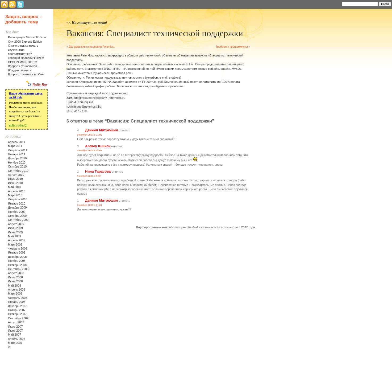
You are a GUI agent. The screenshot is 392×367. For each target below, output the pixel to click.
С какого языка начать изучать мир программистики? (23, 49)
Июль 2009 (15, 228)
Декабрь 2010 (17, 158)
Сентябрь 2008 (18, 269)
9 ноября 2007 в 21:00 (89, 134)
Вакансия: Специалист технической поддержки (154, 33)
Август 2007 (16, 322)
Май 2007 (14, 334)
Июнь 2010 (15, 183)
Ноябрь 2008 (17, 260)
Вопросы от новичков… (24, 66)
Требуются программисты (232, 46)
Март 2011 (15, 146)
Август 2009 (16, 224)
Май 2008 (14, 285)
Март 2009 (15, 244)
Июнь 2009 (15, 232)
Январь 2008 (16, 301)
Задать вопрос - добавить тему (23, 19)
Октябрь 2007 (17, 314)
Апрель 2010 (16, 191)
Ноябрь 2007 (17, 310)
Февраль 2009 (17, 248)
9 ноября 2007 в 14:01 (89, 150)
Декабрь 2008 (17, 256)
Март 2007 (15, 342)
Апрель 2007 (16, 338)
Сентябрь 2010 (18, 170)
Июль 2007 (15, 326)
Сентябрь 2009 (18, 219)
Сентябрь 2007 (18, 318)
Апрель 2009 (16, 240)
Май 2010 (14, 187)
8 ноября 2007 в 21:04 (89, 205)
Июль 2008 (15, 277)
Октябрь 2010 (17, 166)
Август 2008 (16, 273)
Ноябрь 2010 (17, 162)
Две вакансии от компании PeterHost (91, 46)
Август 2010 (16, 174)
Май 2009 (14, 236)
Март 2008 (15, 293)
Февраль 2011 (17, 150)
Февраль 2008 (17, 297)
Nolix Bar (39, 85)
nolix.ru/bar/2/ (18, 125)
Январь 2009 (16, 252)
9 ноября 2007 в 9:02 (89, 176)
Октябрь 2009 (17, 215)
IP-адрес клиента (19, 70)
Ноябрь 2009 (17, 211)
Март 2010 (15, 195)
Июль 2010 (15, 178)
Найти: (335, 4)
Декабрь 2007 (17, 306)
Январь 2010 (16, 203)
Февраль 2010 (17, 199)
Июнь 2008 (15, 281)
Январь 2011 (16, 154)
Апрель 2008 (16, 289)
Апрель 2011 (16, 142)
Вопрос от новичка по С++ (26, 74)
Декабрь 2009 (17, 207)
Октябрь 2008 (17, 265)
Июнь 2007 (15, 330)
